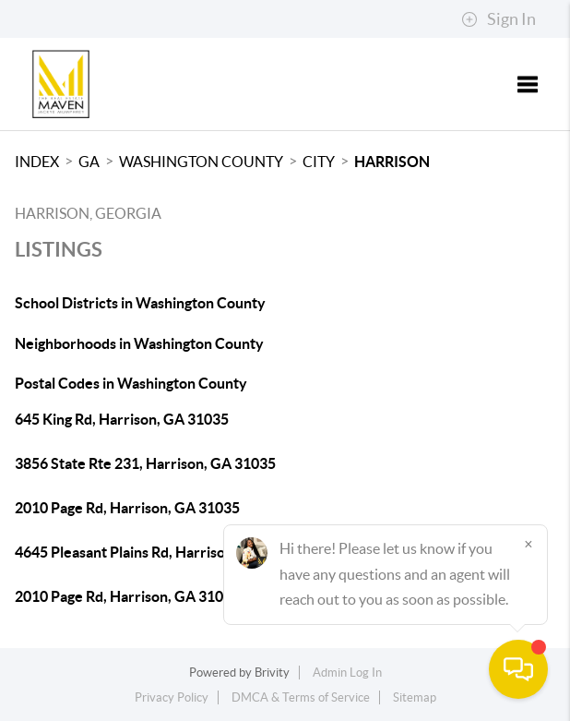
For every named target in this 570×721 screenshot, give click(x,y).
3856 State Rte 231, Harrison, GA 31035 (145, 463)
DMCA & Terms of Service (301, 697)
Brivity (272, 672)
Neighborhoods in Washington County (139, 343)
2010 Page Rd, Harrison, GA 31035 (127, 507)
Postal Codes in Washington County (131, 383)
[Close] (528, 543)
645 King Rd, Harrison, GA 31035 (122, 419)
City (319, 161)
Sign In (498, 19)
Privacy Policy (171, 697)
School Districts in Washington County (140, 302)
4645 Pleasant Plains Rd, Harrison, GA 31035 (160, 552)
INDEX (37, 161)
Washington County (201, 161)
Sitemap (414, 697)
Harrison (392, 161)
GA (89, 161)
